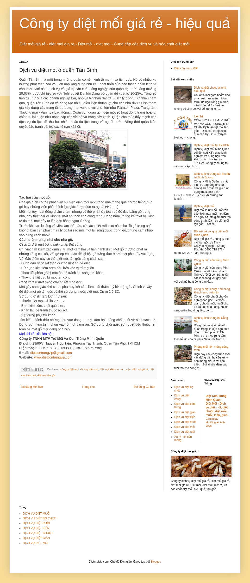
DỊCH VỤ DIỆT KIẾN (36, 528)
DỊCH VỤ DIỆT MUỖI (36, 513)
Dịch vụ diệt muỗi (185, 422)
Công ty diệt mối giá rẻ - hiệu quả (124, 23)
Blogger (155, 561)
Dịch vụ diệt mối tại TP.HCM (212, 145)
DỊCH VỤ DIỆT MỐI (35, 543)
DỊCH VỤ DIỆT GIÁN (36, 538)
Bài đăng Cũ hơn (144, 387)
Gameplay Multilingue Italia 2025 (215, 422)
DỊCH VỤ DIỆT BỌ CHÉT (39, 518)
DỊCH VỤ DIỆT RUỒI (36, 523)
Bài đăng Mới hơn (31, 387)
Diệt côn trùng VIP (186, 68)
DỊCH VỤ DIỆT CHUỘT (38, 533)
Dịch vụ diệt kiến (184, 417)
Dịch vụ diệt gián (184, 412)
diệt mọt (104, 369)
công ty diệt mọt (70, 369)
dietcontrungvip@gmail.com (51, 353)
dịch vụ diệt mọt (89, 369)
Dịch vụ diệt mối (204, 206)
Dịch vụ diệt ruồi (184, 431)
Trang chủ (88, 387)
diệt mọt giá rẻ (140, 369)
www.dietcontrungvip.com (53, 357)
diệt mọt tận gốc (47, 375)
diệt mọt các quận (120, 369)
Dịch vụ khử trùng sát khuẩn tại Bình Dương (212, 175)
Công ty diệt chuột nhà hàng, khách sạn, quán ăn (212, 290)
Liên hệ (198, 116)
